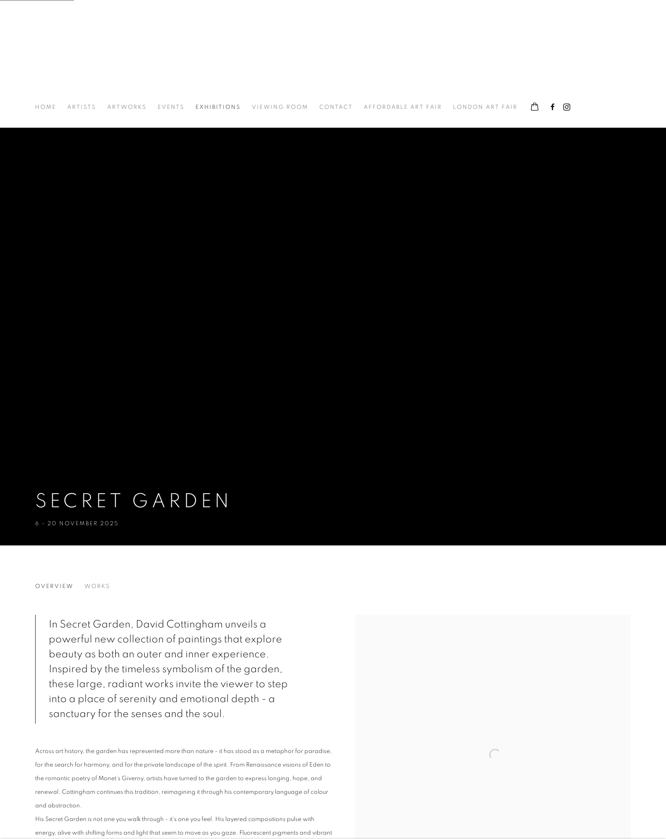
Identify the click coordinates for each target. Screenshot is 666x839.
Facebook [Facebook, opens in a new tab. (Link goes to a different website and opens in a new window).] (553, 107)
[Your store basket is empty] (534, 107)
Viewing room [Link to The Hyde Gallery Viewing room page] (280, 107)
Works (97, 586)
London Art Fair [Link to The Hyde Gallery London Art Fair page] (485, 107)
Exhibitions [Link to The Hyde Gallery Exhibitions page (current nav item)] (218, 107)
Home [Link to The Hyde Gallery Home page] (45, 107)
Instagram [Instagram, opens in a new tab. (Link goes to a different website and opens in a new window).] (567, 107)
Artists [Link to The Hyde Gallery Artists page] (81, 107)
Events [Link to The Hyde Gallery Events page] (171, 107)
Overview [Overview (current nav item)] (54, 586)
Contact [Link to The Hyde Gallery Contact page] (336, 107)
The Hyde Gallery (79, 56)
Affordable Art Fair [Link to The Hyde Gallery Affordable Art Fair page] (403, 107)
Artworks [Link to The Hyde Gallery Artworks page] (127, 107)
